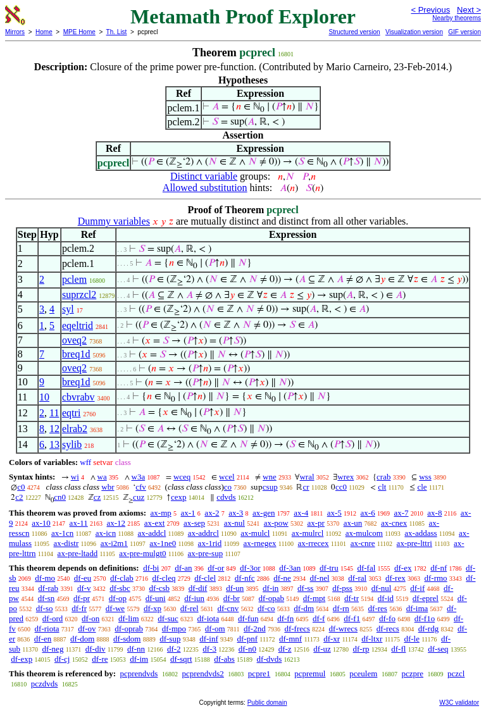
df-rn (341, 608)
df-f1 (352, 618)
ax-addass (420, 533)
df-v (84, 588)
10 (44, 397)
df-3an (290, 568)
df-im (139, 659)
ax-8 (434, 513)
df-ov (87, 628)
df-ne (281, 578)
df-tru (329, 568)
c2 (19, 497)
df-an (183, 568)
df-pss (342, 588)
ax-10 (41, 523)
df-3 (209, 649)
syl (68, 309)
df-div (95, 649)
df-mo (45, 578)
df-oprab (129, 628)
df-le (412, 638)
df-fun (248, 618)
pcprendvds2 (202, 673)
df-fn (285, 618)
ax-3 (235, 513)
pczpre (412, 673)
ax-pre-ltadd (78, 553)
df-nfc (245, 578)
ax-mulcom (364, 533)
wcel (227, 476)
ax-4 (301, 513)
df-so (44, 608)
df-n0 (247, 649)
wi (75, 476)
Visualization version (414, 31)
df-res (377, 608)
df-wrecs (343, 628)
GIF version (464, 31)
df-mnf (290, 638)
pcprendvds (139, 673)
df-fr (79, 608)
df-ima (417, 608)
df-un (235, 588)
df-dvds (269, 659)
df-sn (46, 598)
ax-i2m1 (114, 543)
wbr (107, 487)
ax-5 (334, 513)
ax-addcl (152, 533)
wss (425, 476)
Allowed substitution (205, 187)
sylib (72, 444)
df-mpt (314, 598)
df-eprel (426, 598)
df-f (319, 618)
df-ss (305, 588)
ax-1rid (210, 543)
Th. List (116, 31)
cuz (138, 497)
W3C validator (459, 702)
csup (270, 487)
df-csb (159, 588)
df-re (100, 659)
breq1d (76, 354)
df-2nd (255, 628)
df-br (231, 598)
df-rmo (435, 578)
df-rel (189, 608)
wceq (181, 476)
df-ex (402, 568)
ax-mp (161, 513)
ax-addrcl (203, 533)
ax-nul (234, 523)
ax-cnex (394, 523)
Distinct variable (203, 176)
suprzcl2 (79, 294)
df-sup (169, 638)
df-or (216, 568)
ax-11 (79, 523)
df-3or (250, 568)
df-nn (136, 649)
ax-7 (401, 513)
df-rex (395, 578)
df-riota (47, 628)
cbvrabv (78, 397)
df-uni (156, 598)
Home (44, 31)
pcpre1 (259, 673)
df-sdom (126, 638)
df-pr (81, 598)
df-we (115, 608)
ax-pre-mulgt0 (142, 553)
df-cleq (164, 578)
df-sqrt (181, 659)
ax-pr (315, 523)
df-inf (208, 638)
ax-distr (66, 543)
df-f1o (424, 618)
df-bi (151, 568)
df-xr (331, 638)
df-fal (366, 568)
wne (270, 476)
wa (102, 476)
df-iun (194, 598)
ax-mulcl (255, 533)
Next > (469, 10)
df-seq (438, 649)
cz (97, 497)
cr (305, 487)
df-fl (398, 649)
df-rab (48, 588)
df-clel (205, 578)
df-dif (198, 588)
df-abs (224, 659)
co (228, 487)
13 (54, 444)
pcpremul (309, 673)
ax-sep (194, 523)
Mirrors (15, 31)
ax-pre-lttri (414, 543)
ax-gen (263, 513)
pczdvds (44, 683)
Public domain (267, 702)
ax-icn (106, 533)
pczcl (455, 673)
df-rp (361, 649)
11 (54, 412)
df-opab (271, 598)
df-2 (174, 649)
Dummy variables (114, 221)
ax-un (353, 523)
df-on (90, 618)
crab (383, 476)
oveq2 (74, 340)
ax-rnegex (260, 543)
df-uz (321, 649)
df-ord (52, 618)
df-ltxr (371, 638)
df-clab (122, 578)
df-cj (62, 659)
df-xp (152, 608)
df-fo (387, 618)
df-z (285, 649)
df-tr (351, 598)
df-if (417, 588)
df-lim (128, 618)
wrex (345, 476)
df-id (386, 598)
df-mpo (174, 628)
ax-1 (188, 513)
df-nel (320, 578)
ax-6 (368, 513)
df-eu (82, 578)
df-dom (82, 638)
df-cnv (228, 608)
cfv (140, 487)
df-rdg (428, 628)
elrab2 (74, 428)
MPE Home (79, 31)
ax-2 (211, 513)
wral (306, 476)
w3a (139, 476)
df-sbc (119, 588)
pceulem (363, 673)
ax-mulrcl (308, 533)
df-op (118, 598)
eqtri (71, 412)
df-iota (208, 618)
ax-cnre (363, 543)
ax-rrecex (313, 543)
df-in (270, 588)
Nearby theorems (456, 18)
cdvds (225, 497)
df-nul (381, 588)
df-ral (357, 578)
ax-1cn (62, 533)
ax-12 (115, 523)
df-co (266, 608)
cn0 (60, 497)
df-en (42, 638)
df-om (215, 628)
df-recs (388, 628)
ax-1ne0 (162, 543)
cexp (179, 497)
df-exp (21, 659)
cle (422, 487)
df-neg (52, 649)
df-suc (168, 618)
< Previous (430, 10)
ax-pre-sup (205, 553)
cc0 (341, 487)
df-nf (438, 568)
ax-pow (276, 523)
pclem (74, 279)
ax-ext (154, 523)
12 (54, 428)
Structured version (354, 31)
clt (382, 487)
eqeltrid (77, 325)
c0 (21, 487)
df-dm (304, 608)
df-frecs (296, 628)
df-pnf (247, 638)
